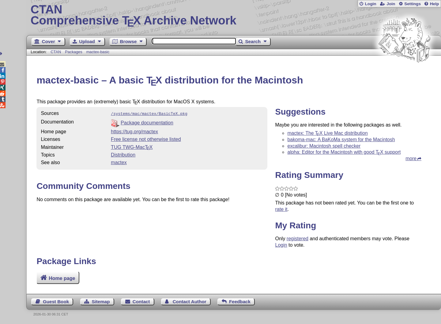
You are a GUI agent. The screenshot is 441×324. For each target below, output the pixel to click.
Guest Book (56, 301)
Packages (74, 52)
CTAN (56, 52)
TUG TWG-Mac (132, 146)
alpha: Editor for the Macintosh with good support (344, 152)
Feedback (240, 301)
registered (297, 238)
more (411, 158)
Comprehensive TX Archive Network (234, 15)
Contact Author (189, 301)
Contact (141, 301)
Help (434, 4)
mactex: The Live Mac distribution (327, 133)
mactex (119, 161)
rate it (281, 209)
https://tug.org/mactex (134, 131)
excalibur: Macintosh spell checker (323, 146)
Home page (62, 278)
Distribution (123, 154)
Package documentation (147, 122)
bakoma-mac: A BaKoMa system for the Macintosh (341, 139)
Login (370, 4)
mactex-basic (97, 52)
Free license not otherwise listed (146, 138)
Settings (412, 4)
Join (390, 4)
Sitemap (101, 301)
